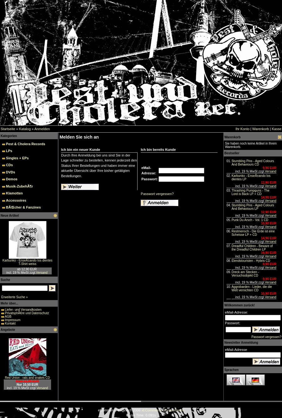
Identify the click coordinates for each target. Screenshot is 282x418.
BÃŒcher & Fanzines (23, 207)
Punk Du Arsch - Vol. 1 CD (250, 220)
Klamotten (14, 193)
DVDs (10, 172)
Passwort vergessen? (157, 194)
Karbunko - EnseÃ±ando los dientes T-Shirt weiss (27, 262)
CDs (9, 165)
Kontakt (10, 323)
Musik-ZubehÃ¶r (19, 186)
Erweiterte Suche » (14, 297)
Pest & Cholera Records (25, 144)
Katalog (25, 129)
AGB (8, 316)
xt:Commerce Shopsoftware (163, 410)
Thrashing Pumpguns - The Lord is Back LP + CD (250, 192)
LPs (9, 151)
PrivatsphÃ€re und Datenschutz (27, 313)
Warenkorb (260, 129)
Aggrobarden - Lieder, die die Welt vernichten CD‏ (252, 288)
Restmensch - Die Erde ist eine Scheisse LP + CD (253, 233)
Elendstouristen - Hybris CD (251, 260)
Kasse (276, 129)
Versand (42, 272)
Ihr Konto (242, 129)
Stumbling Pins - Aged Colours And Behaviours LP (253, 207)
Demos (12, 179)
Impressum (12, 320)
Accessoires (16, 200)
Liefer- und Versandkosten (23, 309)
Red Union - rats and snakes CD (27, 377)
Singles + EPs (17, 158)
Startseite (8, 129)
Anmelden (42, 129)
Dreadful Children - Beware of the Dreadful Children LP (252, 247)
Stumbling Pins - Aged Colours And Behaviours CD (253, 162)
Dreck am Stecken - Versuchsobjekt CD (245, 273)
